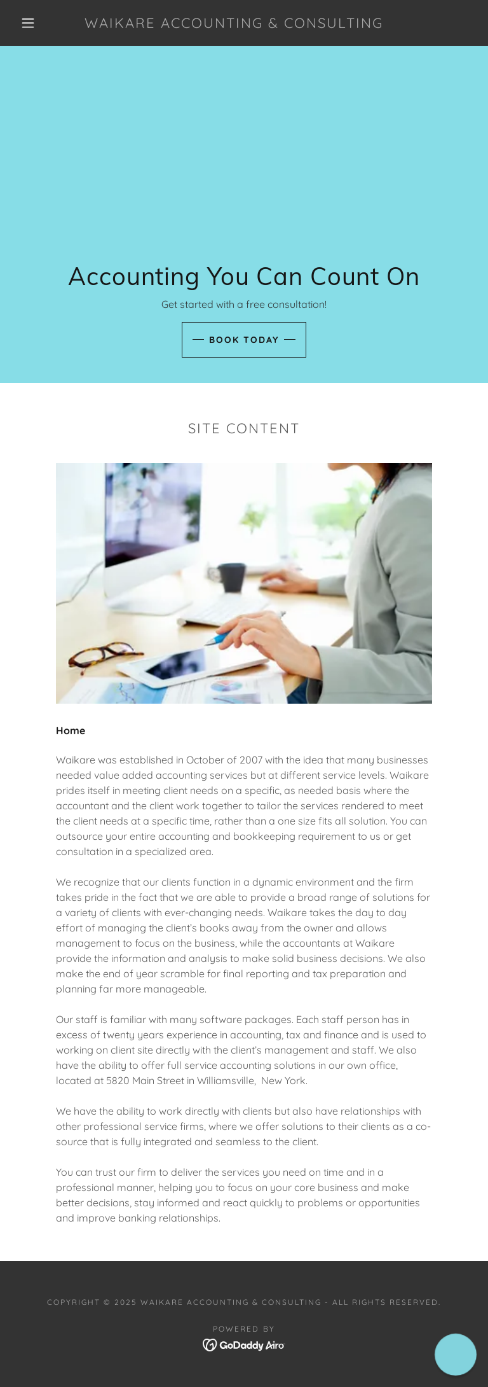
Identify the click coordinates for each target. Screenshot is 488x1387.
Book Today (244, 339)
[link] (233, 24)
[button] (28, 23)
